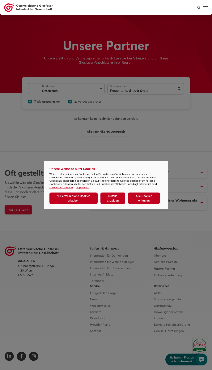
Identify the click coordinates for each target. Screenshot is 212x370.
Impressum (82, 187)
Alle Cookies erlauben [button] (144, 198)
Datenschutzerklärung (61, 187)
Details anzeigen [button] (113, 198)
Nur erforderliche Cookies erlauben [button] (74, 198)
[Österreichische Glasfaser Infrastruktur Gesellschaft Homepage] (28, 7)
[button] (199, 7)
